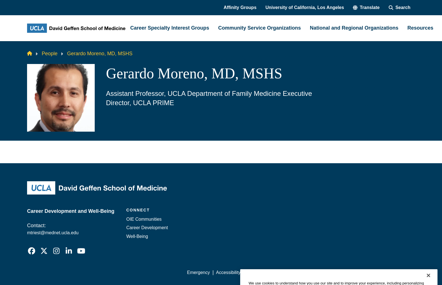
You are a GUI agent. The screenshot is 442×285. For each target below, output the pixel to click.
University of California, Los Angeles (305, 7)
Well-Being (137, 236)
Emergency (198, 272)
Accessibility (228, 272)
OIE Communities (144, 219)
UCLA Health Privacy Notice (322, 272)
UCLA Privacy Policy (267, 272)
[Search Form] (399, 8)
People (50, 53)
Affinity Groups (240, 7)
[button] (366, 8)
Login (361, 272)
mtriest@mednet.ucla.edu (53, 232)
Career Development (147, 227)
